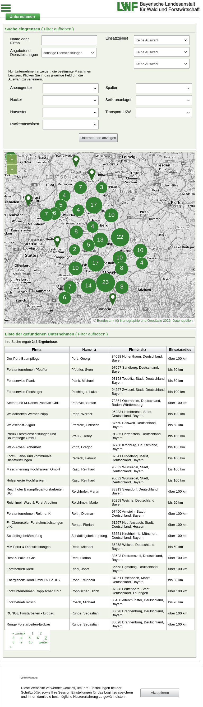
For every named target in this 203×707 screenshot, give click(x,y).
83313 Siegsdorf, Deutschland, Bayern (135, 491)
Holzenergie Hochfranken (26, 480)
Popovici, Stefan (83, 403)
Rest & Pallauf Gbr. (21, 558)
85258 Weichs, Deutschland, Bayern (133, 502)
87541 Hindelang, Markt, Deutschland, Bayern (130, 458)
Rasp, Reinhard (83, 469)
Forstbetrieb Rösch (21, 602)
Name (86, 350)
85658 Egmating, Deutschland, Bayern (135, 569)
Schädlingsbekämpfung (24, 536)
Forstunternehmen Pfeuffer (27, 370)
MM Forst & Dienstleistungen (28, 547)
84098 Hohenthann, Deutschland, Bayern (137, 358)
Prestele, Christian (85, 425)
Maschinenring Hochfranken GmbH (33, 469)
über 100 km (177, 358)
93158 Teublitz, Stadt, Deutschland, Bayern (139, 380)
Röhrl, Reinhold (83, 580)
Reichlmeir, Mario (84, 502)
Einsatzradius (180, 350)
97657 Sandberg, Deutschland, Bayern (135, 369)
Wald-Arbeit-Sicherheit (24, 447)
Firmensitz (137, 350)
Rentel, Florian (82, 525)
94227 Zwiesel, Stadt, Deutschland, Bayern (139, 392)
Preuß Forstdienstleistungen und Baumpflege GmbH (31, 436)
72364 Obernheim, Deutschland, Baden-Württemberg (136, 403)
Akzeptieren (160, 693)
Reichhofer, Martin (85, 491)
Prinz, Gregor (81, 447)
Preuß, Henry (81, 436)
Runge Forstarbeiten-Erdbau (28, 624)
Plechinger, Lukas (84, 392)
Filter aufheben (58, 29)
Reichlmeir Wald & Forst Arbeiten (32, 502)
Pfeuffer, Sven (82, 370)
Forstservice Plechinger (24, 392)
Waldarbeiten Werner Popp (27, 414)
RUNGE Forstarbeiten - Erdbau (30, 613)
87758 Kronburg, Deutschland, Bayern (135, 447)
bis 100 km (176, 392)
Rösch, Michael (83, 602)
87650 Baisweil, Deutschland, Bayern (134, 425)
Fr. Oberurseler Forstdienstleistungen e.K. (35, 524)
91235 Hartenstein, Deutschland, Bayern (137, 436)
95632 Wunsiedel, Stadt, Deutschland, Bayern (130, 469)
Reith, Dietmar (82, 514)
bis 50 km (175, 370)
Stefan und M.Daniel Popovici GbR (33, 403)
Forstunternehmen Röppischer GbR (34, 591)
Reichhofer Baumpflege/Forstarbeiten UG (35, 491)
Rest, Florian (81, 558)
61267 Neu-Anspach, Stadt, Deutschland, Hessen (133, 524)
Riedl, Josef (80, 569)
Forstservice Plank (21, 381)
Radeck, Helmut (83, 458)
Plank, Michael (82, 381)
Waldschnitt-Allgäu (21, 425)
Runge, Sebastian (85, 613)
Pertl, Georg (80, 358)
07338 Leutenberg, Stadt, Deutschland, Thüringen (131, 591)
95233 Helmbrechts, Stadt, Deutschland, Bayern (132, 414)
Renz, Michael (82, 547)
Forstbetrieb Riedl (20, 569)
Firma (36, 350)
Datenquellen (183, 321)
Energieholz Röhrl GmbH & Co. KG (33, 580)
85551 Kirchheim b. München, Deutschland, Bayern (134, 536)
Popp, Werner (82, 414)
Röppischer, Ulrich (85, 591)
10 (31, 642)
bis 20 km (175, 502)
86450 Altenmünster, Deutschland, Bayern (138, 602)
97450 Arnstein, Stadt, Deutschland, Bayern (128, 513)
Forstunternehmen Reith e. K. (29, 514)
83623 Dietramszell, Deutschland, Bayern (137, 558)
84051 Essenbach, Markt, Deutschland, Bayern (131, 580)
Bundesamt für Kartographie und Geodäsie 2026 (134, 321)
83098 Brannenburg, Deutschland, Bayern (138, 613)
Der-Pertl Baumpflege (23, 358)
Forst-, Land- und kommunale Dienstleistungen (29, 458)
